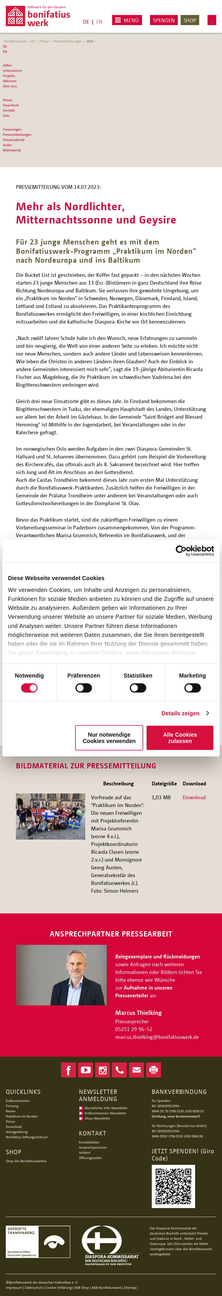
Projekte (9, 76)
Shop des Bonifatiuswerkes (26, 1161)
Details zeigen (181, 713)
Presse (44, 41)
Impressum (14, 1287)
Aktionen (9, 81)
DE (86, 21)
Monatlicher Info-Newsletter (106, 1108)
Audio (7, 145)
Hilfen (7, 65)
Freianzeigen (12, 129)
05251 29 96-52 (133, 1029)
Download (11, 105)
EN (99, 21)
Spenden (164, 20)
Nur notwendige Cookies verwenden (109, 737)
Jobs (6, 115)
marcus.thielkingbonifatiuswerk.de (157, 1037)
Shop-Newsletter (97, 1118)
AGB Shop (81, 1287)
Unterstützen (12, 70)
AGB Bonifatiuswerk (106, 1287)
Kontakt (9, 110)
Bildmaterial (12, 150)
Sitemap (130, 1287)
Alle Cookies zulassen (180, 737)
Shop (190, 20)
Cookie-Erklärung (59, 1287)
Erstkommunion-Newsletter (105, 1113)
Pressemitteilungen (67, 41)
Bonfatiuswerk (15, 41)
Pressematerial (13, 140)
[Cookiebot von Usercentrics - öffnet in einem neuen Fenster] (188, 550)
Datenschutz (34, 1287)
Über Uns (10, 86)
